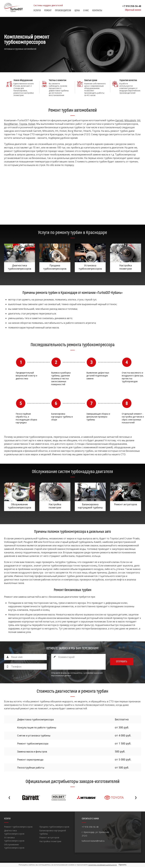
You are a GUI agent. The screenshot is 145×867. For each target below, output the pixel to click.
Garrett (119, 120)
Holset (31, 124)
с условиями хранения (93, 673)
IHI (138, 120)
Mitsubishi (130, 120)
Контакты (97, 10)
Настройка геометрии (50, 841)
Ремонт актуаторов (49, 837)
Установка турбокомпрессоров (14, 839)
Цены (77, 10)
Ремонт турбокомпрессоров (18, 826)
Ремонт (47, 10)
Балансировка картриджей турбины (52, 832)
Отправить (121, 661)
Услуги (37, 10)
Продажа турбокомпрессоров (54, 826)
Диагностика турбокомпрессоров (14, 832)
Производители (63, 10)
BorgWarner (11, 124)
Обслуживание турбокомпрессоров (14, 846)
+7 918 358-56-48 (131, 6)
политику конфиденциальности (102, 865)
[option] (72, 44)
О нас (86, 10)
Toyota (23, 124)
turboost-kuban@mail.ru (93, 840)
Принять (122, 865)
